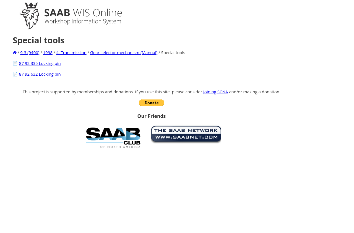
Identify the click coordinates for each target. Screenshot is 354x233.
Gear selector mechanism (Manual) (123, 52)
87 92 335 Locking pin (40, 63)
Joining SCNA (215, 91)
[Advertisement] (151, 190)
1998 (48, 52)
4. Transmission (71, 52)
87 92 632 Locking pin (40, 74)
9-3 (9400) (29, 52)
